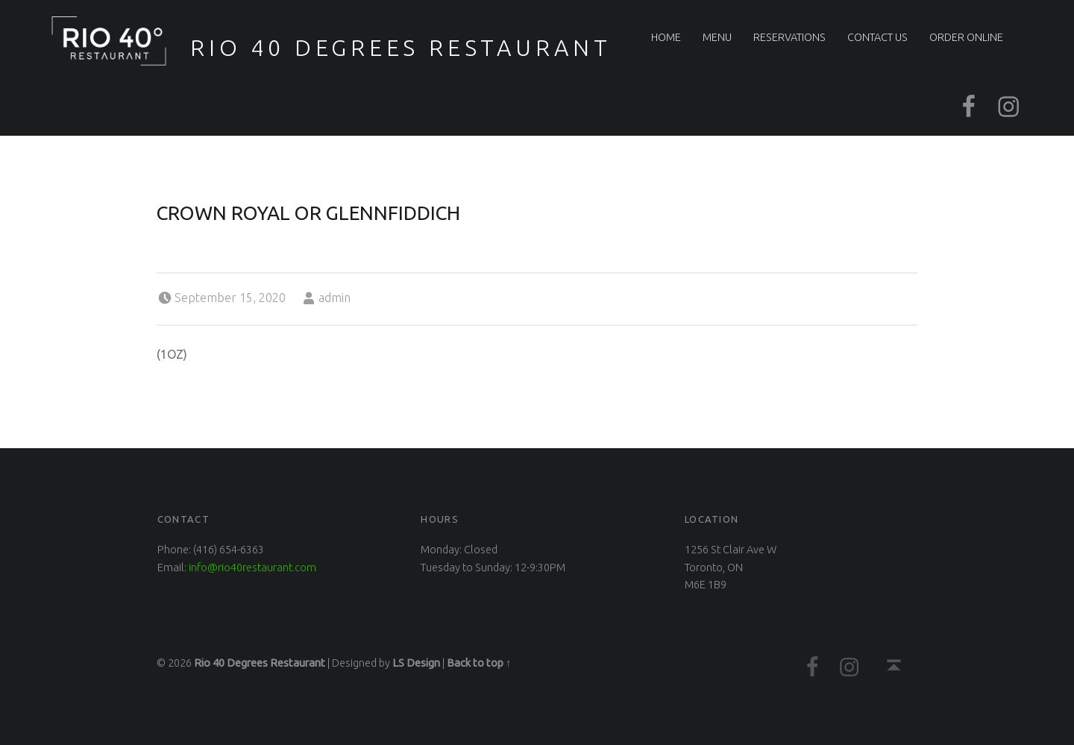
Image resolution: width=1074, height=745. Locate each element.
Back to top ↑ (479, 663)
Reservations (789, 37)
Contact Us (877, 37)
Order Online (966, 37)
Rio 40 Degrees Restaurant (400, 47)
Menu (717, 37)
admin (334, 297)
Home (666, 37)
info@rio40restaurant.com (252, 567)
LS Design (416, 663)
